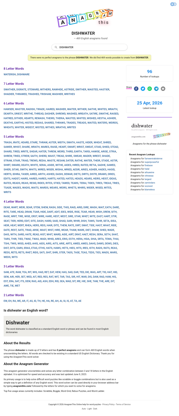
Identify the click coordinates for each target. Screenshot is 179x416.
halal (147, 169)
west (63, 216)
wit (56, 276)
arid (79, 207)
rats (106, 247)
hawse (95, 151)
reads (16, 183)
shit (48, 252)
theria (60, 118)
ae (79, 300)
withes (50, 127)
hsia (87, 238)
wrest (97, 155)
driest (18, 113)
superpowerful (152, 162)
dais (6, 234)
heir (6, 225)
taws (91, 220)
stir (113, 216)
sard (21, 234)
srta (101, 238)
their (96, 160)
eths (42, 247)
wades (17, 187)
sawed (111, 165)
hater (42, 151)
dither (18, 118)
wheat (98, 142)
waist (51, 155)
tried (16, 155)
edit (27, 220)
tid (104, 272)
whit (49, 234)
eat (52, 272)
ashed (50, 174)
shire (68, 155)
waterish (10, 74)
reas (114, 247)
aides (67, 165)
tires (99, 183)
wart (14, 207)
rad (101, 276)
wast (43, 229)
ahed (28, 243)
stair (16, 160)
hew (58, 272)
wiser (50, 169)
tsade (7, 187)
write (24, 151)
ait (34, 276)
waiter (71, 109)
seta (106, 220)
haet (85, 234)
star (77, 216)
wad (68, 281)
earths (19, 122)
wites (107, 187)
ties (98, 252)
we (19, 300)
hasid (111, 169)
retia (92, 165)
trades (71, 122)
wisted (39, 127)
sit (74, 281)
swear (77, 155)
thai (115, 238)
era (11, 281)
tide (91, 225)
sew (6, 276)
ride (113, 225)
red (39, 276)
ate (12, 272)
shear (33, 151)
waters (102, 122)
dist (6, 247)
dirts (85, 174)
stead (114, 146)
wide (70, 211)
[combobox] (89, 47)
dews (108, 243)
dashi (59, 174)
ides (63, 211)
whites (102, 109)
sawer (8, 146)
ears (20, 247)
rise (77, 211)
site (33, 220)
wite (93, 216)
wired (41, 169)
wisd (20, 243)
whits (32, 169)
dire (86, 207)
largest (148, 179)
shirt (7, 165)
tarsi (86, 151)
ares (58, 238)
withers (45, 89)
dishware (23, 74)
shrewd (61, 113)
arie (62, 243)
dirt (77, 225)
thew (63, 225)
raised (114, 113)
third (69, 151)
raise (53, 146)
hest (56, 216)
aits (55, 243)
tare (13, 211)
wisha (59, 169)
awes (84, 243)
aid (39, 281)
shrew (8, 155)
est (6, 281)
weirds (113, 122)
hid (115, 272)
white (34, 165)
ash (45, 281)
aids (42, 243)
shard (8, 151)
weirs (63, 187)
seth (107, 234)
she (89, 281)
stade (105, 160)
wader (87, 155)
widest (29, 127)
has (64, 272)
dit (112, 281)
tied (20, 238)
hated (61, 178)
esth (72, 238)
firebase (149, 165)
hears (88, 178)
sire (70, 216)
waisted (92, 89)
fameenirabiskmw (153, 158)
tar (62, 276)
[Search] (92, 47)
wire (41, 216)
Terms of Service (123, 404)
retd (14, 252)
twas (35, 238)
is (68, 300)
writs (7, 192)
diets (77, 174)
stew (36, 207)
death (25, 165)
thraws (60, 122)
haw (108, 276)
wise (27, 216)
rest (14, 229)
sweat (89, 146)
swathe (104, 113)
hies (72, 247)
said (55, 220)
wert (20, 225)
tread (60, 155)
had (40, 272)
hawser (9, 109)
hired (75, 165)
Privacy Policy (108, 404)
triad (24, 160)
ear (76, 272)
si (64, 300)
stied (57, 183)
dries (111, 174)
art (99, 272)
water (88, 160)
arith (41, 174)
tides (91, 183)
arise (104, 151)
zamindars (150, 182)
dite (56, 225)
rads (99, 247)
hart (107, 216)
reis (43, 225)
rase (7, 216)
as (31, 300)
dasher (49, 113)
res (45, 276)
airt (71, 234)
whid (50, 238)
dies (115, 243)
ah (57, 300)
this (66, 207)
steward (33, 89)
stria (112, 151)
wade (110, 229)
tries (115, 183)
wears (54, 187)
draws (102, 174)
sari (69, 220)
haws (57, 247)
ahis (35, 243)
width (61, 142)
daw (95, 276)
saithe (92, 109)
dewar (68, 174)
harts (52, 178)
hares (42, 178)
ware (80, 229)
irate (16, 142)
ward (57, 234)
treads (81, 122)
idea (113, 220)
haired (50, 109)
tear (84, 211)
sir (73, 276)
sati (42, 252)
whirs (81, 187)
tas (68, 276)
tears (74, 183)
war (84, 276)
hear (91, 211)
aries (84, 169)
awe (6, 285)
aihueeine (149, 172)
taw (95, 281)
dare (116, 207)
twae (27, 238)
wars (113, 252)
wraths (61, 127)
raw (18, 272)
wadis (26, 187)
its (22, 281)
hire (57, 229)
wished (91, 118)
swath (70, 142)
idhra (16, 174)
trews (33, 160)
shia (93, 238)
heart (62, 146)
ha (48, 300)
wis (35, 272)
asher (93, 169)
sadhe (101, 165)
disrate (21, 89)
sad (70, 272)
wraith (112, 109)
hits (78, 247)
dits (12, 247)
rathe (79, 160)
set (23, 276)
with (13, 234)
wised (99, 187)
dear (7, 207)
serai (42, 165)
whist (17, 146)
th (39, 300)
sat (17, 281)
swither (80, 89)
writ (14, 216)
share (26, 146)
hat (109, 272)
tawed (65, 183)
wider (90, 187)
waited (91, 122)
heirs (96, 178)
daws (100, 243)
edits (7, 178)
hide (43, 211)
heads (79, 178)
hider (88, 142)
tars (7, 238)
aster (52, 142)
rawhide (57, 89)
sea (62, 281)
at (71, 300)
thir (14, 238)
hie (84, 281)
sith (114, 211)
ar (23, 300)
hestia (101, 118)
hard (48, 220)
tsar (36, 211)
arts (69, 243)
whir (76, 220)
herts (7, 174)
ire (79, 281)
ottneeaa (149, 175)
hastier (104, 89)
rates (7, 183)
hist (42, 234)
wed (29, 276)
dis (90, 276)
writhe (28, 113)
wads (105, 252)
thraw (43, 142)
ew (5, 300)
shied (105, 146)
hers (36, 225)
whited (81, 118)
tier (13, 220)
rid (57, 281)
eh (9, 300)
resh (92, 234)
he (43, 300)
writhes (69, 94)
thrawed (21, 94)
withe (59, 165)
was (93, 272)
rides (40, 183)
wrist (80, 146)
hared (33, 178)
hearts (28, 118)
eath (108, 207)
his (114, 276)
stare (34, 142)
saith (33, 155)
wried (68, 169)
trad (28, 229)
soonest (149, 186)
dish (84, 220)
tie (12, 285)
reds (7, 252)
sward (16, 165)
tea (24, 272)
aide (64, 234)
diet (87, 229)
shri (55, 252)
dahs (92, 243)
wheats (9, 127)
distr (93, 174)
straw (8, 160)
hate (28, 234)
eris (65, 238)
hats (49, 247)
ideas (112, 178)
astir (113, 160)
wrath (35, 146)
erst (34, 216)
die (87, 272)
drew (106, 211)
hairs (24, 178)
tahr (99, 220)
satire (93, 113)
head (20, 211)
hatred (8, 118)
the (101, 281)
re (52, 300)
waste (51, 160)
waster (20, 109)
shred (107, 142)
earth (78, 151)
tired (16, 151)
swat (85, 225)
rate (71, 225)
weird (61, 151)
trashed (33, 94)
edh (51, 281)
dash (40, 220)
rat (51, 276)
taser (25, 174)
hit (78, 276)
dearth (8, 113)
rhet (29, 252)
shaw (95, 229)
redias (39, 122)
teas (84, 252)
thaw (72, 229)
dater (70, 160)
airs (48, 243)
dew (27, 281)
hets (65, 247)
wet (17, 285)
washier (57, 94)
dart (50, 211)
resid (33, 183)
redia (42, 160)
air (12, 276)
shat (115, 234)
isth (92, 247)
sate (21, 229)
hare (48, 216)
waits (35, 187)
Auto (84, 409)
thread (39, 113)
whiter (19, 127)
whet (85, 216)
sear (29, 207)
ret (46, 272)
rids (35, 252)
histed (29, 122)
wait (101, 207)
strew (25, 155)
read (36, 234)
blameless (150, 189)
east (100, 216)
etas (34, 247)
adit (56, 211)
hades (102, 169)
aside (50, 165)
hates (70, 178)
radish (30, 109)
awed (76, 243)
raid (73, 207)
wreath (83, 113)
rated (84, 165)
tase (77, 252)
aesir (76, 169)
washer (61, 109)
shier (7, 169)
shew (44, 207)
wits (14, 257)
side (59, 207)
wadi (43, 238)
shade (106, 155)
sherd (43, 155)
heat (13, 225)
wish (99, 211)
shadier (9, 94)
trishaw (45, 94)
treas (107, 183)
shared (49, 122)
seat (6, 220)
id (35, 300)
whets (72, 187)
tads (69, 252)
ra (14, 300)
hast (99, 225)
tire (20, 216)
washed (72, 113)
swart (71, 146)
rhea (28, 225)
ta (75, 300)
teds (91, 252)
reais (24, 183)
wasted (70, 118)
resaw (60, 160)
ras (34, 281)
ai (61, 300)
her (17, 276)
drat (78, 234)
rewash (40, 118)
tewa (108, 238)
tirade (40, 109)
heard (25, 142)
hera (79, 238)
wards (44, 187)
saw (6, 272)
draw (28, 211)
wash (93, 207)
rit (29, 272)
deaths (8, 122)
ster (62, 252)
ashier (111, 118)
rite (6, 211)
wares (45, 146)
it (27, 300)
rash (52, 207)
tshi (6, 243)
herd (20, 220)
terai (82, 183)
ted (82, 272)
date (7, 229)
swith (24, 169)
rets (21, 252)
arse (35, 229)
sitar (15, 169)
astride (69, 89)
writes (71, 127)
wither (82, 109)
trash (8, 142)
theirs (50, 118)
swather (9, 89)
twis (13, 243)
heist (104, 178)
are (107, 281)
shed (103, 229)
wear (64, 229)
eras (27, 247)
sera (100, 234)
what (106, 225)
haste (80, 142)
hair (49, 225)
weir (22, 207)
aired (33, 174)
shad (62, 220)
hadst (15, 178)
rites (49, 183)
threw (52, 151)
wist (50, 229)
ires (85, 247)
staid (97, 146)
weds (7, 257)
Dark (95, 409)
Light (89, 409)
